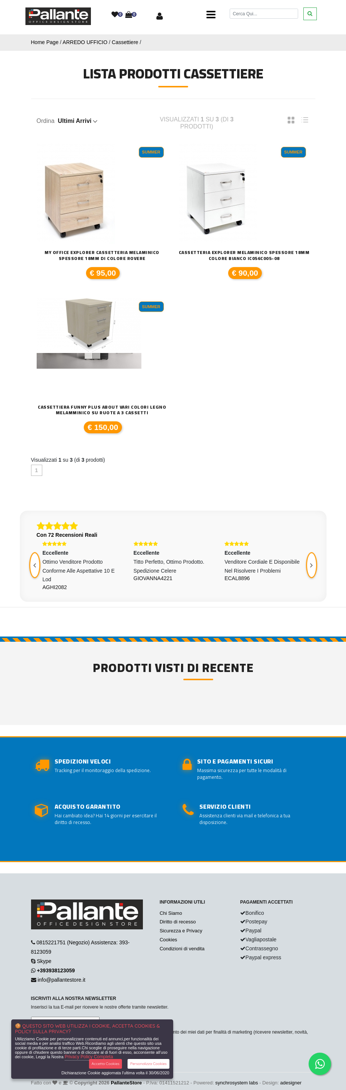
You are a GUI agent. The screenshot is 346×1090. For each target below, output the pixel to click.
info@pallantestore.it (61, 980)
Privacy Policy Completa (89, 1056)
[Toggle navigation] (211, 15)
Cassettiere (125, 42)
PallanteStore (126, 1083)
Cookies (168, 939)
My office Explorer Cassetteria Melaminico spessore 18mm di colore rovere (102, 255)
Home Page (45, 42)
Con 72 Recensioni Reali (67, 535)
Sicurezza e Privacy (181, 930)
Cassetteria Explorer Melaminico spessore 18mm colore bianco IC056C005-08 (244, 255)
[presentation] (34, 565)
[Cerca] (264, 14)
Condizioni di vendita (182, 948)
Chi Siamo (171, 913)
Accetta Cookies (106, 1063)
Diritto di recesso (178, 922)
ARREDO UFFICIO (84, 42)
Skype (44, 961)
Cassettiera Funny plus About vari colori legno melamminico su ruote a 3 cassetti (102, 410)
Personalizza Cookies (148, 1063)
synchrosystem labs (236, 1083)
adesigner (290, 1083)
